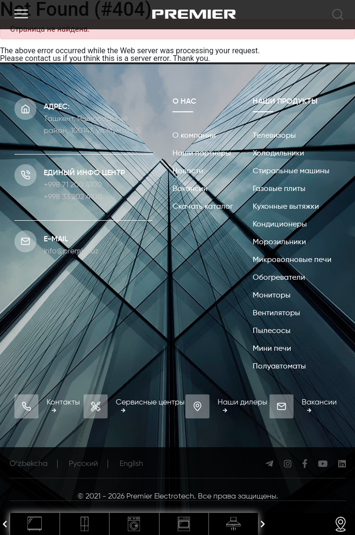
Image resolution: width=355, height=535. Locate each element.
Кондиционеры (280, 224)
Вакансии (190, 189)
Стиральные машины (291, 171)
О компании (194, 136)
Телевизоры (274, 136)
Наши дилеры (242, 406)
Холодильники (278, 153)
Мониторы (272, 295)
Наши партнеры (201, 153)
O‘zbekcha (29, 464)
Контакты (63, 406)
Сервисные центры (150, 406)
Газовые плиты (279, 189)
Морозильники (279, 242)
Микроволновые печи (292, 260)
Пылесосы (272, 331)
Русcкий (83, 464)
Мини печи (272, 349)
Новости (187, 171)
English (131, 464)
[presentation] (4, 524)
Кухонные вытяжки (286, 207)
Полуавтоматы (279, 366)
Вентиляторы (276, 313)
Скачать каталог (202, 207)
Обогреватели (279, 278)
